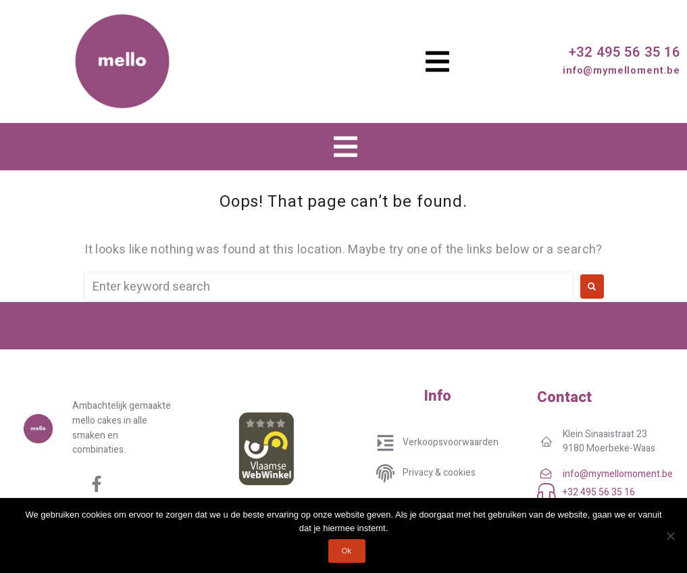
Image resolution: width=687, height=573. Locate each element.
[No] (670, 536)
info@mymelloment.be (621, 70)
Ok (347, 551)
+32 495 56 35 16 (624, 52)
